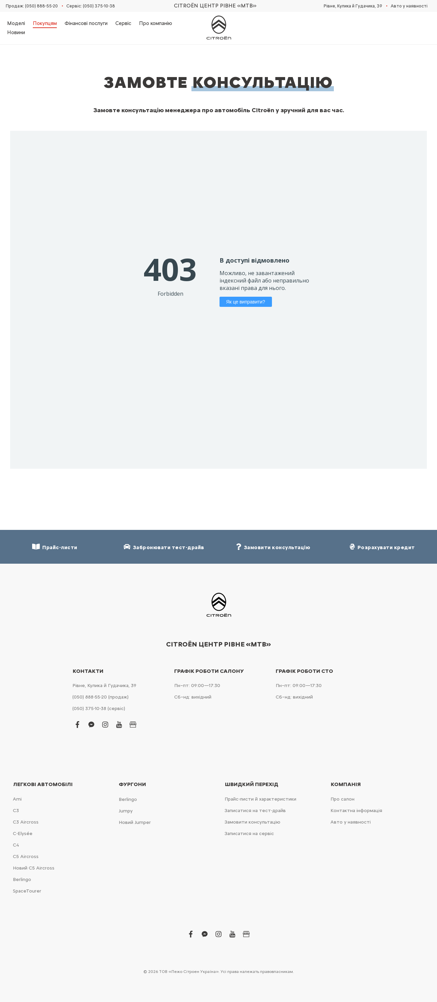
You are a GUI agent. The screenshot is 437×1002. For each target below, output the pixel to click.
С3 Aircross (26, 822)
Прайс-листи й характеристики (260, 799)
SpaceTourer (27, 891)
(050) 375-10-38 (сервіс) (98, 708)
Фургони (132, 784)
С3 (16, 810)
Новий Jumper (135, 822)
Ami (17, 799)
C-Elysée (22, 833)
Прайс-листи (54, 547)
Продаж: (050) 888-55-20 (32, 5)
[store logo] (218, 28)
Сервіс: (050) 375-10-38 (90, 5)
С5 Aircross (26, 856)
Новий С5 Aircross (33, 868)
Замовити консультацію (252, 822)
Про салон (342, 799)
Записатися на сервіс (249, 833)
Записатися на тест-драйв (255, 810)
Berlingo (22, 879)
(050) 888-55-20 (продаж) (100, 697)
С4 (16, 845)
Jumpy (126, 811)
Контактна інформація (356, 810)
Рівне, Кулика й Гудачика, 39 (353, 5)
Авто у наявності (409, 5)
